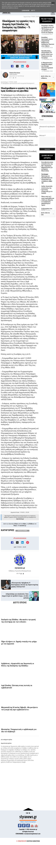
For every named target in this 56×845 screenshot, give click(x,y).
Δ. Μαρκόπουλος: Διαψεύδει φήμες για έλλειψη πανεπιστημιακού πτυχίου (47, 66)
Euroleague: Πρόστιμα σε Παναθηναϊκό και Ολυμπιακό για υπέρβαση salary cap (46, 178)
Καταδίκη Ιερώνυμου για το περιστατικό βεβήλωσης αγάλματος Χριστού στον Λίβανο (47, 42)
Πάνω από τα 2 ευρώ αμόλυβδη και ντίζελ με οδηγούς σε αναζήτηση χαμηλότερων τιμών (47, 201)
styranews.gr (23, 530)
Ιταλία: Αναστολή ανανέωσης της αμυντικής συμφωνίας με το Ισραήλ (46, 189)
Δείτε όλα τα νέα (47, 214)
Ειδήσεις (16, 528)
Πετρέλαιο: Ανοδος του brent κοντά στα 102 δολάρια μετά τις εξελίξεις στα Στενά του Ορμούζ (47, 29)
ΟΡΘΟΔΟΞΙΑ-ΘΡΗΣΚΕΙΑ (22, 535)
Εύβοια (24, 528)
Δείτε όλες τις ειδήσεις (47, 77)
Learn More (25, 10)
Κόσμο (15, 530)
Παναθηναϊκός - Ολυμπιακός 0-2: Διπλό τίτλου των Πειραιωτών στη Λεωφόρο (47, 54)
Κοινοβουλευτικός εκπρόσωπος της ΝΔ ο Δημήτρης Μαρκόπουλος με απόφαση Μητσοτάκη (47, 166)
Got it (33, 10)
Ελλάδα (31, 528)
